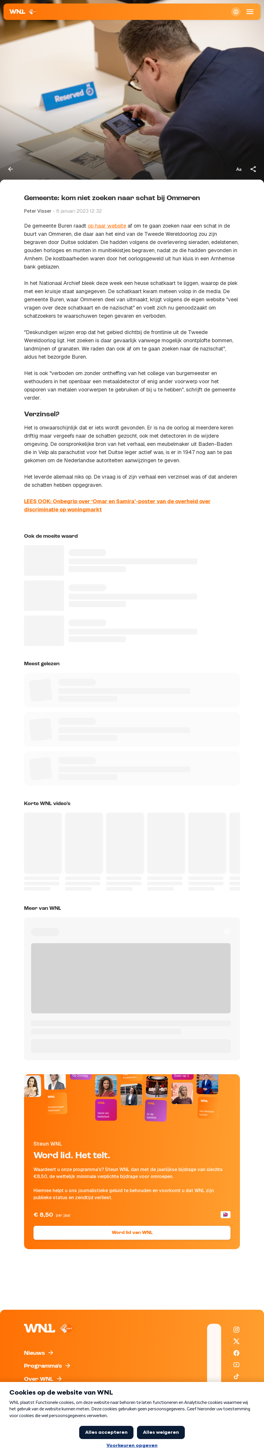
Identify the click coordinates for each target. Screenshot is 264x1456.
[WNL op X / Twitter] (236, 1341)
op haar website (107, 225)
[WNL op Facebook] (236, 1353)
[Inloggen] (236, 11)
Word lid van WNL (132, 1232)
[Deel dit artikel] (253, 169)
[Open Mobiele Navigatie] (250, 11)
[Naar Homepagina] (23, 11)
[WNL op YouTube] (236, 1364)
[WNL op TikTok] (236, 1376)
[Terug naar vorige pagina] (10, 169)
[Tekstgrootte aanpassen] (239, 169)
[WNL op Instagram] (236, 1329)
